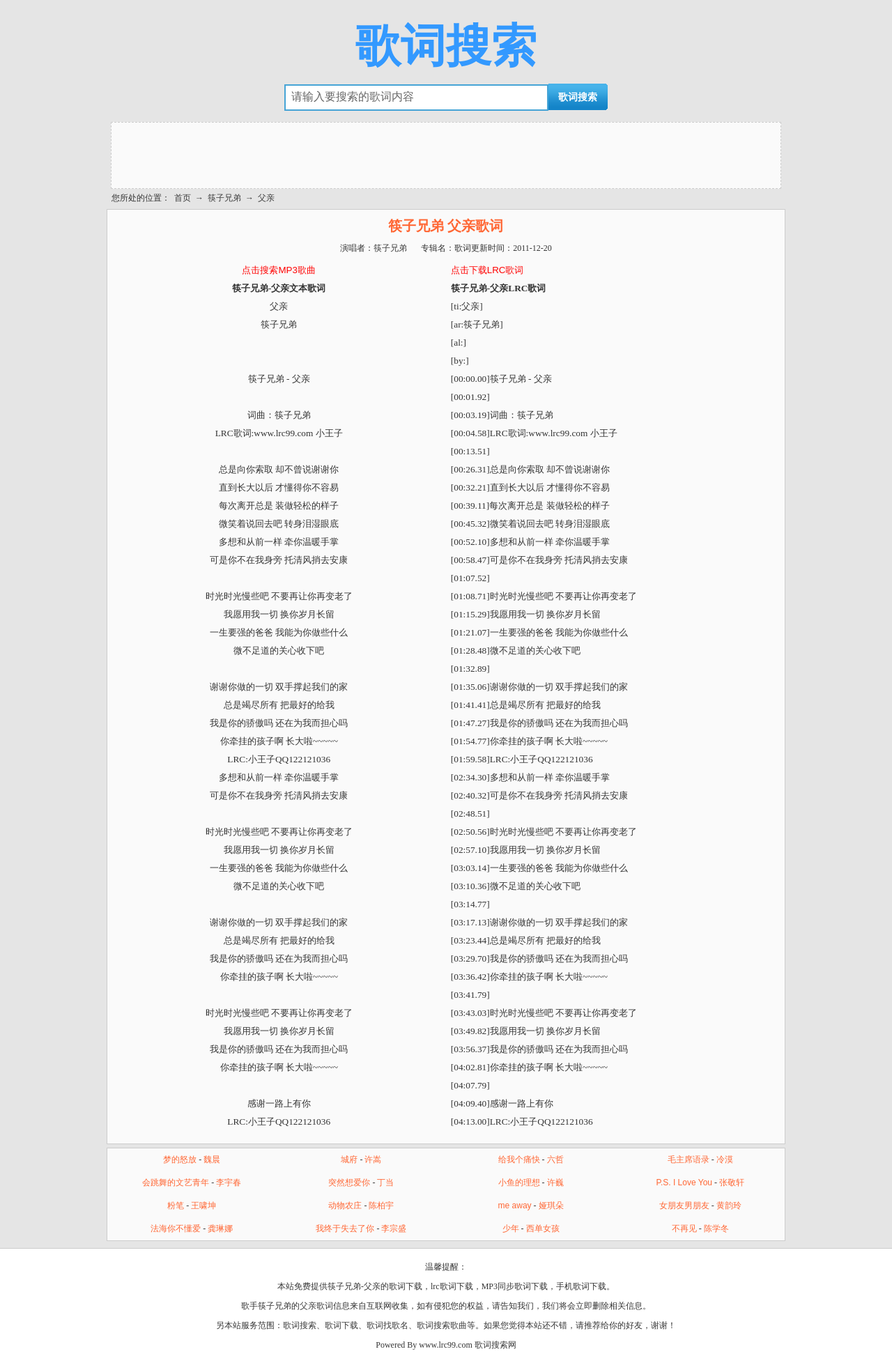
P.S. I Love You (684, 1182)
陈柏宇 (381, 1205)
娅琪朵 (551, 1205)
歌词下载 (341, 1325)
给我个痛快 (519, 1159)
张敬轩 (731, 1182)
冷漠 (724, 1159)
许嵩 (372, 1159)
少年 (510, 1228)
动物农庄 (345, 1205)
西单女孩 (543, 1228)
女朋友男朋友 (684, 1205)
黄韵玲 (728, 1205)
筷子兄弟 (224, 198)
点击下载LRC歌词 (487, 270)
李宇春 (228, 1182)
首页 (182, 198)
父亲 (266, 198)
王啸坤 (203, 1205)
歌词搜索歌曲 (442, 1325)
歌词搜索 (446, 46)
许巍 (555, 1182)
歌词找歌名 (387, 1325)
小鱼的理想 (519, 1182)
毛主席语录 (688, 1159)
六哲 (555, 1159)
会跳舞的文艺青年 (175, 1182)
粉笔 (175, 1205)
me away (515, 1205)
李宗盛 (393, 1228)
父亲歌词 (316, 1306)
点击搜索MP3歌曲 (278, 270)
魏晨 (211, 1159)
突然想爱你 (349, 1182)
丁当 (385, 1182)
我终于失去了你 (345, 1228)
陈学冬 (716, 1228)
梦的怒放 (180, 1159)
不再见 (684, 1228)
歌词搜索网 (495, 1345)
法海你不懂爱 (176, 1228)
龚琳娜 (220, 1228)
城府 (349, 1159)
